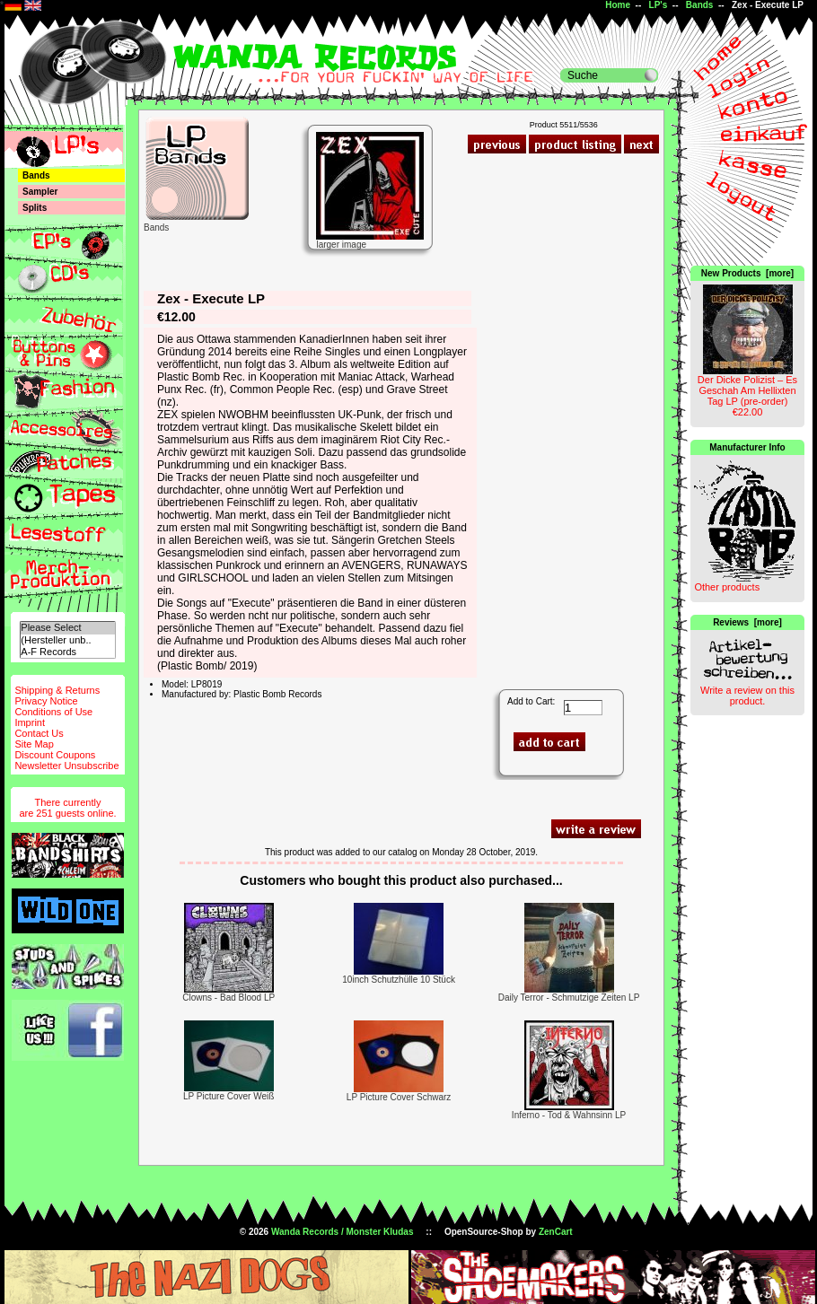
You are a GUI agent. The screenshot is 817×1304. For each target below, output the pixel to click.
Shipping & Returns (57, 690)
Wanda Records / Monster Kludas (342, 1232)
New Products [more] (747, 273)
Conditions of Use (53, 711)
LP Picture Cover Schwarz (399, 1097)
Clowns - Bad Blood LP (228, 997)
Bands (700, 5)
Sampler (39, 192)
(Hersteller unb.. (67, 640)
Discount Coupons (54, 754)
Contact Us (38, 733)
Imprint (29, 722)
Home (617, 5)
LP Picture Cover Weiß (228, 1096)
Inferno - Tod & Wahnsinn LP (569, 1115)
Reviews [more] (747, 622)
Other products (727, 587)
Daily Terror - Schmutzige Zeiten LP (569, 997)
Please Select (67, 628)
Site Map (33, 744)
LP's (658, 5)
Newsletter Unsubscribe (66, 765)
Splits (34, 208)
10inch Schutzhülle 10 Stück (398, 980)
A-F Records (67, 652)
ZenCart (556, 1232)
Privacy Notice (45, 701)
